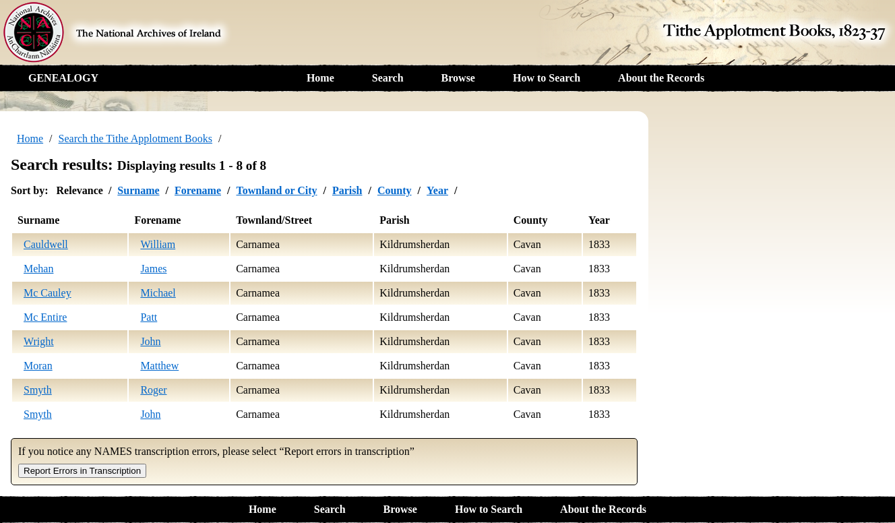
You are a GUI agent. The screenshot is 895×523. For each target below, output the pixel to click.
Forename (198, 190)
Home (320, 78)
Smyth (38, 390)
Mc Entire (45, 317)
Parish (347, 190)
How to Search (546, 78)
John (150, 341)
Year (437, 190)
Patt (148, 317)
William (157, 244)
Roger (153, 390)
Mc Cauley (47, 293)
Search (388, 78)
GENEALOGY (63, 78)
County (394, 190)
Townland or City (276, 190)
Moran (38, 365)
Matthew (159, 365)
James (153, 268)
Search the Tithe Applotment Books (135, 138)
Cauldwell (46, 244)
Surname (138, 190)
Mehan (38, 268)
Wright (39, 341)
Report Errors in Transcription (82, 471)
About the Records (661, 78)
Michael (157, 293)
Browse (458, 78)
